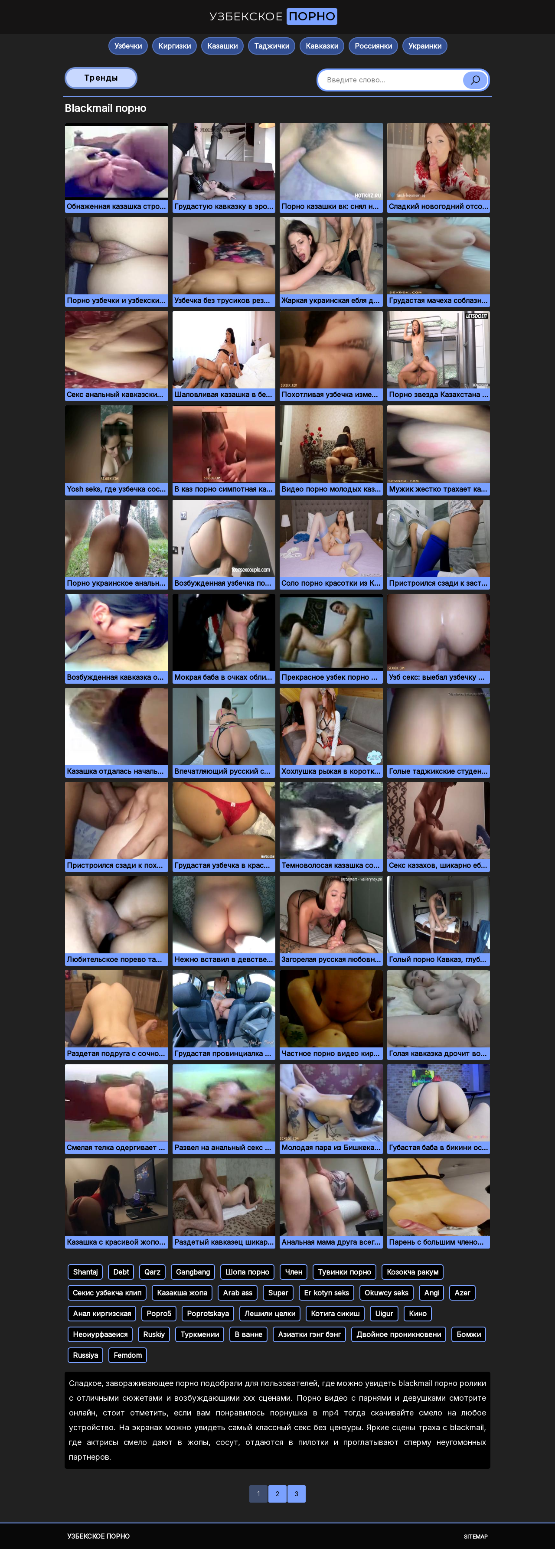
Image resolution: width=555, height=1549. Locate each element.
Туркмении (199, 1334)
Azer (462, 1292)
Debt (121, 1272)
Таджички (271, 46)
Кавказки (322, 46)
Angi (431, 1292)
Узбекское (273, 16)
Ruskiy (154, 1334)
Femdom (128, 1355)
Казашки (222, 46)
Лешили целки (270, 1313)
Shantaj (85, 1272)
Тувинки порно (344, 1272)
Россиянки (373, 46)
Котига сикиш (335, 1313)
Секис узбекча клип (107, 1292)
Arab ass (237, 1292)
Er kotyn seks (326, 1292)
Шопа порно (247, 1272)
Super (278, 1292)
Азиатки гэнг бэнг (309, 1334)
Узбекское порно (98, 1536)
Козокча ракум (412, 1272)
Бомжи (469, 1334)
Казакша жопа (182, 1292)
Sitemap (476, 1536)
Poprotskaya (208, 1313)
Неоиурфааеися (100, 1334)
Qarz (152, 1272)
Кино (418, 1313)
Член (293, 1272)
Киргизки (174, 46)
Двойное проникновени (398, 1334)
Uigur (384, 1313)
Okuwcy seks (386, 1292)
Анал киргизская (102, 1313)
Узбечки (128, 46)
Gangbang (193, 1272)
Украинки (424, 46)
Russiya (85, 1355)
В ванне (248, 1334)
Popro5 (159, 1313)
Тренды (101, 77)
